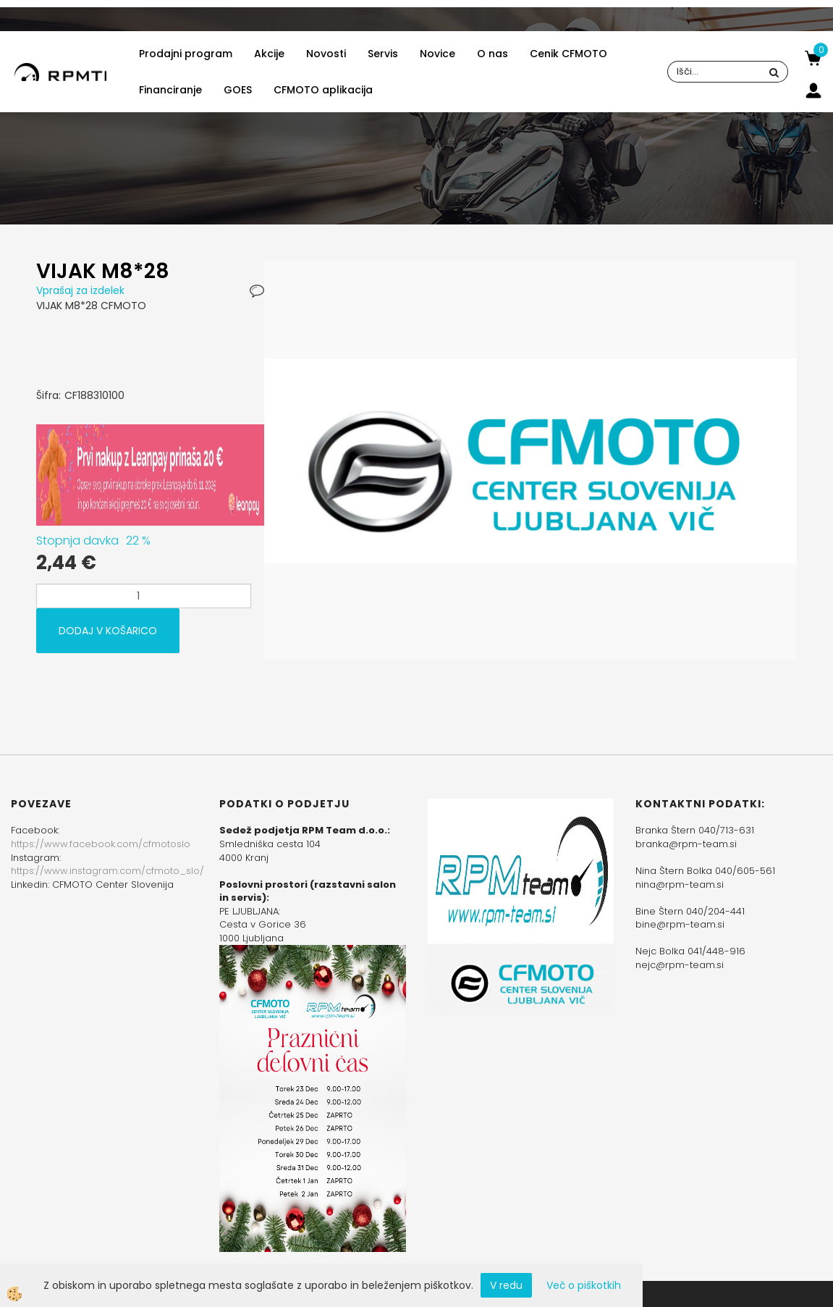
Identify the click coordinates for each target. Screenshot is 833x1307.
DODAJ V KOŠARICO (108, 630)
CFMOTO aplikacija (323, 90)
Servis (383, 53)
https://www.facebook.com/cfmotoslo (100, 844)
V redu (506, 1285)
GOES (238, 90)
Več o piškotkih (583, 1285)
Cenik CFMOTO (568, 53)
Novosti (326, 53)
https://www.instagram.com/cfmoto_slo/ (107, 871)
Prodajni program (185, 53)
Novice (437, 53)
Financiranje (170, 90)
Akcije (269, 53)
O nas (492, 53)
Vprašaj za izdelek (80, 290)
